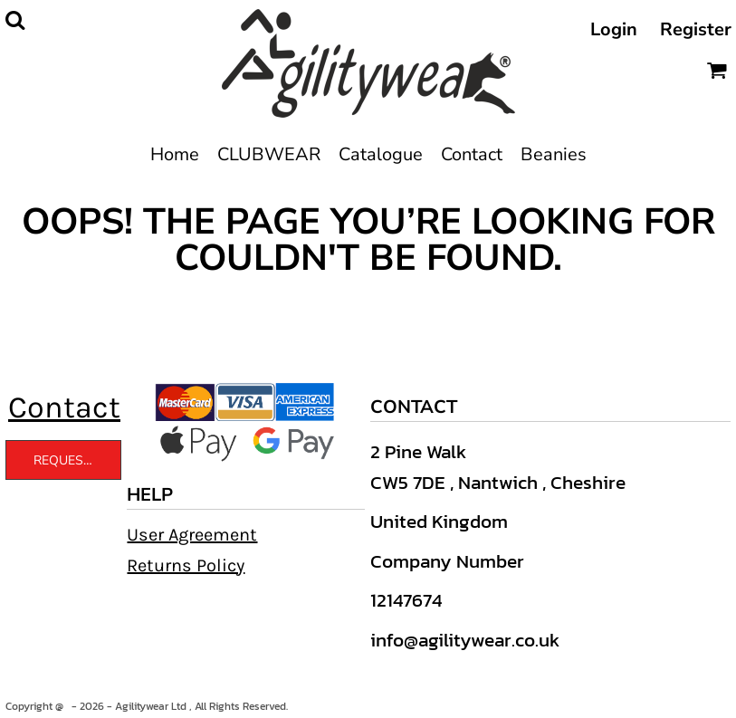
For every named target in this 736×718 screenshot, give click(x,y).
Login (613, 29)
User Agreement (192, 534)
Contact (64, 407)
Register (695, 29)
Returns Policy (185, 565)
